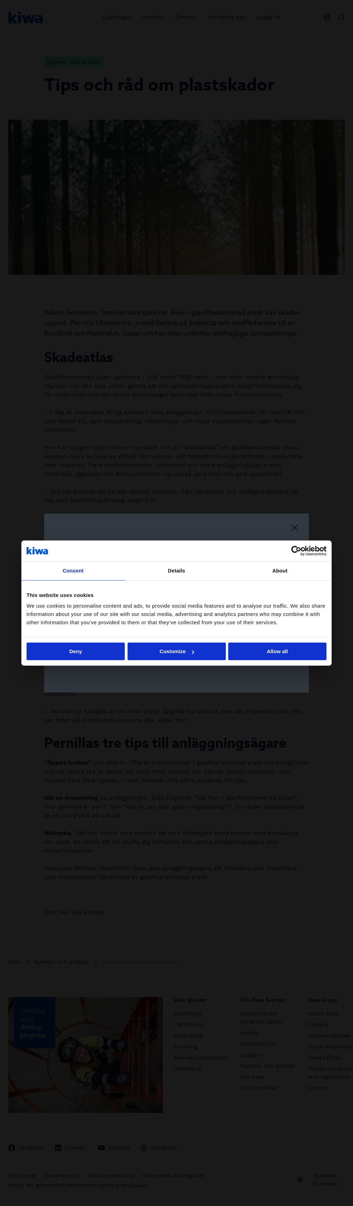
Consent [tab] (73, 571)
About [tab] (280, 571)
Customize (177, 651)
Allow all (277, 651)
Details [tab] (176, 571)
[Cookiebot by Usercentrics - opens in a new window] (296, 551)
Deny (75, 651)
